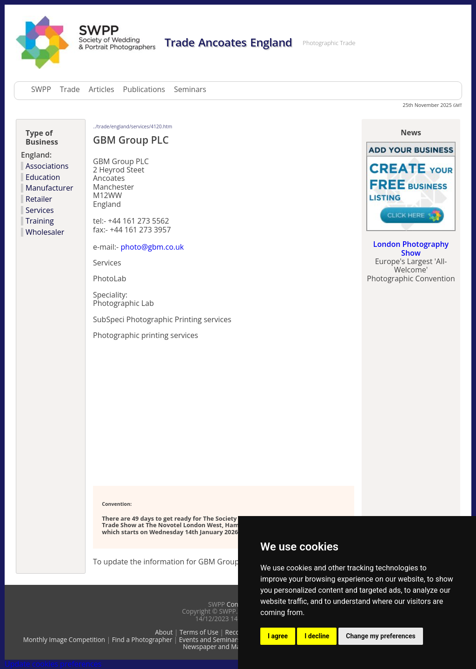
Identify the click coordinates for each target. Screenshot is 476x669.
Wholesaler (45, 232)
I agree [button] (278, 636)
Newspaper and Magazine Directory (235, 646)
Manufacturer (49, 188)
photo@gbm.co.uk (152, 247)
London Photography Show (411, 248)
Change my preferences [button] (380, 636)
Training (40, 221)
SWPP (41, 89)
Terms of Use (198, 632)
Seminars (190, 89)
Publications (144, 89)
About (163, 632)
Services (40, 210)
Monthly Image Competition (64, 639)
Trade (70, 89)
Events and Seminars (209, 639)
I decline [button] (316, 636)
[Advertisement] (202, 412)
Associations (47, 166)
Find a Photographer (142, 639)
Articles (101, 89)
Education (43, 177)
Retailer (39, 199)
